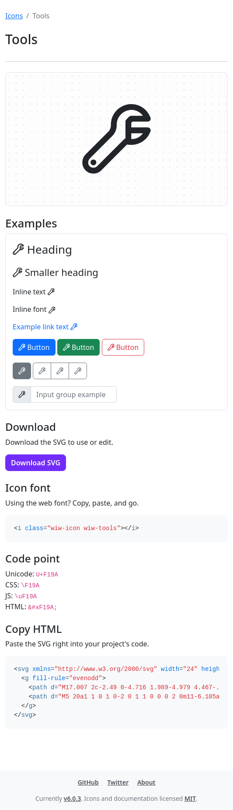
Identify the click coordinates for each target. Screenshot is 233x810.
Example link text (45, 327)
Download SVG (35, 463)
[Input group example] (74, 394)
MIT (190, 798)
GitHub (88, 782)
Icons (14, 16)
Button (34, 347)
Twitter (118, 782)
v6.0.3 (72, 798)
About (146, 782)
